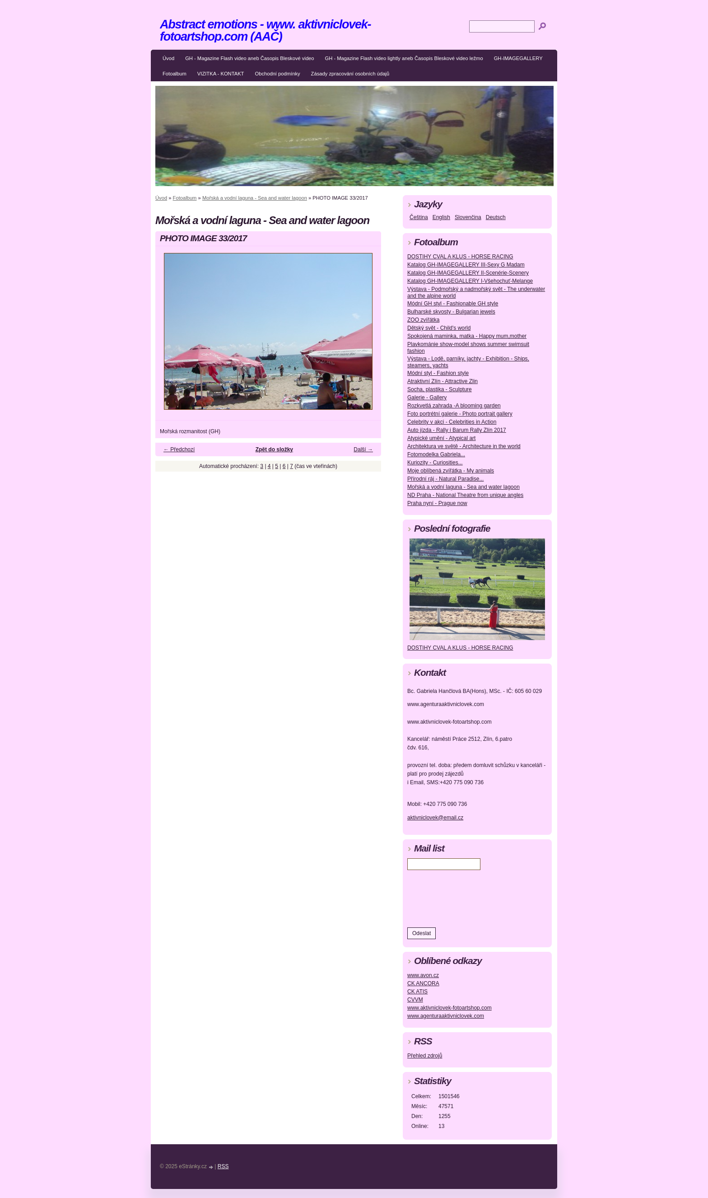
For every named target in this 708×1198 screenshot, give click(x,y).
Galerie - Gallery (427, 397)
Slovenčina (468, 217)
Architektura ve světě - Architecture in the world (464, 446)
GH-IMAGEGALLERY (518, 58)
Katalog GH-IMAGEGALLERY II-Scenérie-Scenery (468, 273)
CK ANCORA (423, 983)
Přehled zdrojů (424, 1056)
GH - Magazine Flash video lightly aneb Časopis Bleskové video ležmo (404, 58)
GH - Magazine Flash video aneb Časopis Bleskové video (249, 58)
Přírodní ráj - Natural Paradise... (445, 479)
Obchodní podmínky (277, 73)
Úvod (168, 58)
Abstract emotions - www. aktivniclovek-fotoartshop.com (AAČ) (265, 30)
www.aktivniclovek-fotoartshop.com (449, 1008)
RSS (223, 1166)
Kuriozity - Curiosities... (435, 462)
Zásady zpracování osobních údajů (350, 73)
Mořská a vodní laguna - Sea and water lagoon (254, 198)
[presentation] (476, 896)
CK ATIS (417, 991)
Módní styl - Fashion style (438, 373)
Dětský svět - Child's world (438, 328)
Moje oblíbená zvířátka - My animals (450, 471)
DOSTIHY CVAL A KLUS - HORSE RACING (460, 256)
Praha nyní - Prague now (437, 503)
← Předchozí (179, 449)
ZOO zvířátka (423, 320)
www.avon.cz (423, 975)
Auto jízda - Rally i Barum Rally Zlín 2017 (456, 430)
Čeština (419, 217)
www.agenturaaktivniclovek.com (445, 1016)
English (441, 217)
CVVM (415, 1000)
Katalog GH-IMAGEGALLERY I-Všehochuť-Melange (470, 281)
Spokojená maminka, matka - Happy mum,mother (466, 336)
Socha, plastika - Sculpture (439, 389)
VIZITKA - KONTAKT (220, 73)
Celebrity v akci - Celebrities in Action (451, 422)
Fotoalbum (174, 73)
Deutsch (496, 217)
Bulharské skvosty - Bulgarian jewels (451, 312)
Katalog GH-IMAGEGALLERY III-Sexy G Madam (466, 265)
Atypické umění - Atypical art (441, 438)
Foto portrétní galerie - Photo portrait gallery (459, 414)
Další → (363, 449)
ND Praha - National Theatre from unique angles (465, 495)
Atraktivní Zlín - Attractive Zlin (442, 381)
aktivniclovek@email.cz (435, 817)
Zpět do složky (274, 449)
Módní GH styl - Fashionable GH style (452, 303)
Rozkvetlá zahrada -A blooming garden (454, 405)
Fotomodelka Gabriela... (436, 454)
